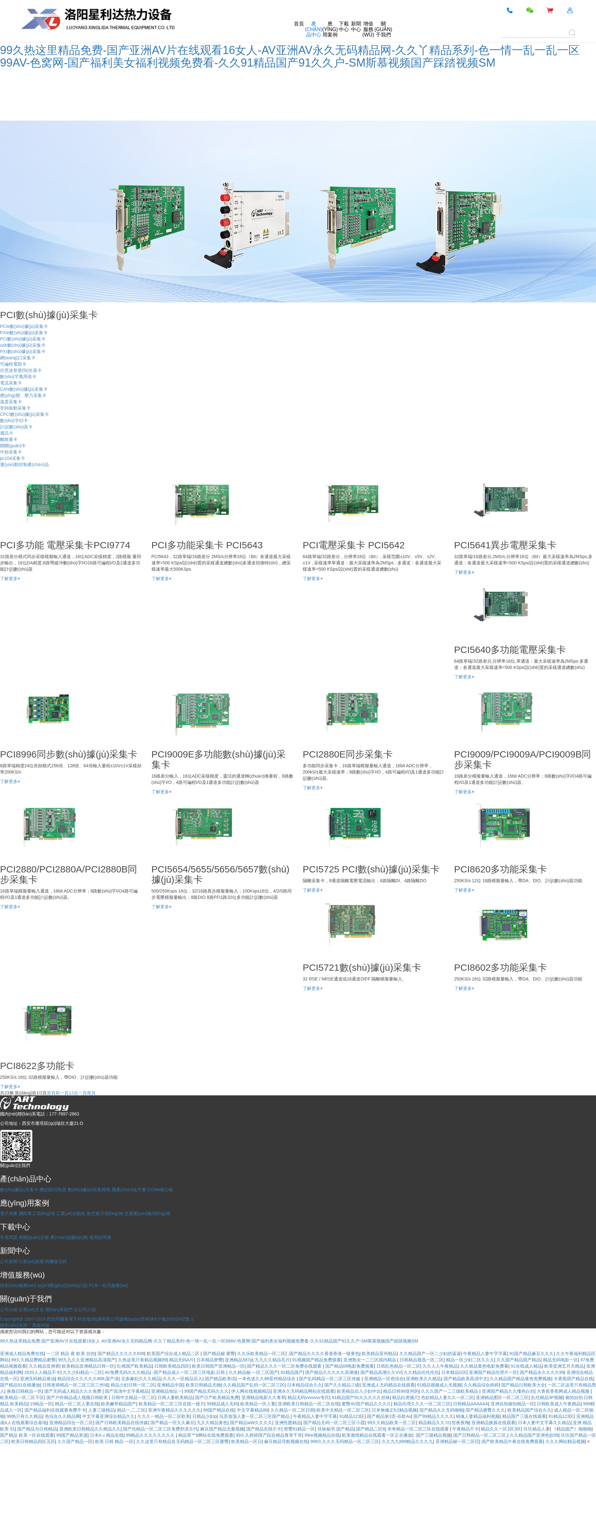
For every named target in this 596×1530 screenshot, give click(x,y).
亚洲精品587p (238, 1359)
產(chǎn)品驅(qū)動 (69, 1237)
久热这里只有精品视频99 (142, 1359)
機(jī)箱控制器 (53, 1189)
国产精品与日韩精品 (37, 1428)
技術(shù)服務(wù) (18, 1285)
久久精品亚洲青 (44, 1366)
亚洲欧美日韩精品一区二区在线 (308, 1403)
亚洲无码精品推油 (37, 1378)
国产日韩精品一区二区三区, (480, 1435)
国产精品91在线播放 (20, 1384)
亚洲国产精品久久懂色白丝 (508, 1391)
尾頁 (91, 1097)
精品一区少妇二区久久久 (470, 1359)
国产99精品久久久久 (433, 1416)
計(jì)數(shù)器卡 (16, 431)
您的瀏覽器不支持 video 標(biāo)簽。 (47, 95)
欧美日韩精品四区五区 (33, 1441)
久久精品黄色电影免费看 (484, 1366)
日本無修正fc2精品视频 (394, 1410)
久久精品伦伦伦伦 (421, 1372)
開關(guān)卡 (13, 450)
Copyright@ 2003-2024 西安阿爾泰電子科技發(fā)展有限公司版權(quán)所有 (74, 1318)
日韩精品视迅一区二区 (422, 1359)
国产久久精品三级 (341, 1384)
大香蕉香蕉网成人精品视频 (564, 1391)
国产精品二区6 (370, 1428)
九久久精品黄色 (212, 1422)
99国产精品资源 (72, 1435)
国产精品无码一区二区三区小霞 (334, 1422)
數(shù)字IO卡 (14, 425)
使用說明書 (100, 1237)
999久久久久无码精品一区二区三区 (345, 1441)
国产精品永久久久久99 (542, 1372)
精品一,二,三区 (131, 1410)
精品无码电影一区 (560, 1359)
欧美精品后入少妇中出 (359, 1391)
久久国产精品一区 (75, 1441)
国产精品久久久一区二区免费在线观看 (285, 1366)
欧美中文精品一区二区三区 (343, 1410)
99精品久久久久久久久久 (151, 1435)
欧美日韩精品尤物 (203, 1384)
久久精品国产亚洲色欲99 (534, 1435)
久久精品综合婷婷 (481, 1384)
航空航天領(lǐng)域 (105, 1213)
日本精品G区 (454, 1372)
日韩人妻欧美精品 (175, 1397)
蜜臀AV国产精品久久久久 (366, 1403)
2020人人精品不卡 (42, 1372)
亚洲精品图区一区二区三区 (502, 1397)
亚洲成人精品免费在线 (22, 1353)
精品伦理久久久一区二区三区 (421, 1403)
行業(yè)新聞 (31, 1261)
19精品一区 (41, 1403)
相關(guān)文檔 (34, 1237)
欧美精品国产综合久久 (529, 1410)
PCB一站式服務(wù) (108, 1285)
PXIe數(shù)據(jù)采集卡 (24, 337)
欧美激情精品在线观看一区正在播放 (377, 1435)
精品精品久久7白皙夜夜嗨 (443, 1422)
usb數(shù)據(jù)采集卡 (22, 350)
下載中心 (344, 26)
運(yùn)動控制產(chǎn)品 (24, 469)
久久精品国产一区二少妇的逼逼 (430, 1353)
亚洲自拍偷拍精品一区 (513, 1403)
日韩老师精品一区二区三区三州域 (75, 1384)
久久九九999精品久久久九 (407, 1441)
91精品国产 (291, 1372)
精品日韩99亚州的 (401, 1391)
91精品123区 (352, 1416)
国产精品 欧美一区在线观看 (27, 1435)
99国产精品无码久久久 (206, 1391)
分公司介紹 (85, 1309)
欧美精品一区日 (246, 1441)
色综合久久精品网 (62, 1416)
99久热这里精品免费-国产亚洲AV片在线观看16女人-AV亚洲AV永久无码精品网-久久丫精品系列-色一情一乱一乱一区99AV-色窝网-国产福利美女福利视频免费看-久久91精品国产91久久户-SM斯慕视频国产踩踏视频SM (290, 56)
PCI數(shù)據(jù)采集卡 (22, 343)
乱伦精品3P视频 (547, 1397)
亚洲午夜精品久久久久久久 (174, 1410)
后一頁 (80, 1097)
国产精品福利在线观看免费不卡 (55, 1410)
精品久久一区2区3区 (501, 1428)
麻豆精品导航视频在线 (286, 1441)
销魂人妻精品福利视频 (478, 1416)
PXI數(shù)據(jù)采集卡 (22, 356)
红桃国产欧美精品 (134, 1366)
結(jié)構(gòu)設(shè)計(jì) (62, 1285)
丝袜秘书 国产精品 (335, 1428)
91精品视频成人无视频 (439, 1384)
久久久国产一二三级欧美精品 (450, 1391)
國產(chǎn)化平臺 (129, 1189)
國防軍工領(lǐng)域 (37, 1213)
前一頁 (62, 1097)
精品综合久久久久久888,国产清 (88, 1378)
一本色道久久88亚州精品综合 (267, 1378)
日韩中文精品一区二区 (133, 1397)
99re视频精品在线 (322, 1435)
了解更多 (10, 583)
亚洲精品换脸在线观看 (493, 1422)
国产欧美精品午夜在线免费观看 (512, 1441)
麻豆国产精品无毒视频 (222, 1428)
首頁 (299, 23)
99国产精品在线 (218, 1410)
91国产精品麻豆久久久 (531, 1353)
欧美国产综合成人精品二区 (174, 1353)
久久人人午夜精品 (440, 1366)
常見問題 (9, 1237)
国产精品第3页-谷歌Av (389, 1416)
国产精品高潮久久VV (381, 1372)
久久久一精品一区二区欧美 (163, 1416)
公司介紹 (9, 1309)
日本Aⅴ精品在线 (107, 1435)
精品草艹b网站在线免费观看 (205, 1435)
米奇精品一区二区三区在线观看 (418, 1428)
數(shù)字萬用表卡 (18, 381)
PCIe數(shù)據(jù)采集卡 (24, 331)
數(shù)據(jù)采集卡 (19, 1189)
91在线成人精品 (526, 1366)
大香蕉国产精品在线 (573, 1378)
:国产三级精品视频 (433, 1435)
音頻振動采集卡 (15, 412)
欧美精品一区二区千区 (22, 1397)
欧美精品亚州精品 (379, 1353)
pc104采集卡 (12, 463)
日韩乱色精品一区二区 (398, 1366)
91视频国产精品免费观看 (316, 1359)
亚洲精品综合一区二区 (71, 1422)
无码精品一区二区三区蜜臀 (202, 1441)
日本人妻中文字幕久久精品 (544, 1422)
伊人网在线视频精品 (251, 1391)
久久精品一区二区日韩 (292, 1410)
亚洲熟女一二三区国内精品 (370, 1359)
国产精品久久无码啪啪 (441, 1410)
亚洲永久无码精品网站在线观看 (303, 1391)
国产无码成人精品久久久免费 (73, 1391)
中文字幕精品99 (252, 1410)
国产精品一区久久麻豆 (172, 1422)
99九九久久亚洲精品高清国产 (87, 1359)
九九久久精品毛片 (272, 1359)
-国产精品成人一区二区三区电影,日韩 (189, 1372)
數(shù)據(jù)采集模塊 (89, 1189)
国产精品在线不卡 (263, 1428)
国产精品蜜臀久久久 (485, 1410)
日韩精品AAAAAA (470, 1403)
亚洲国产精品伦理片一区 (493, 1372)
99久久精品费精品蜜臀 (33, 1359)
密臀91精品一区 (299, 1428)
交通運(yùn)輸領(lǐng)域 (147, 1213)
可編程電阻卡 (13, 369)
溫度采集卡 (11, 406)
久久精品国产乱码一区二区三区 (254, 1384)
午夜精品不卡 (465, 1428)
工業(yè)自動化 (71, 1213)
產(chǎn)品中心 (313, 29)
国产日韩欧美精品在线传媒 (121, 1422)
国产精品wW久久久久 (251, 1422)
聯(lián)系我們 (58, 1309)
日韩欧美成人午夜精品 (559, 1403)
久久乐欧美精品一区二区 (261, 1353)
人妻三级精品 (101, 1410)
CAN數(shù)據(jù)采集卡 (24, 394)
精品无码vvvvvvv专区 (308, 1397)
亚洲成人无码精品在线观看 (388, 1384)
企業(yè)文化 (31, 1309)
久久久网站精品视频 (565, 1441)
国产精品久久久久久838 (121, 1353)
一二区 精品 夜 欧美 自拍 (70, 1353)
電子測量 (9, 1213)
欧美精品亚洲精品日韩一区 (88, 1366)
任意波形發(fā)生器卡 (21, 375)
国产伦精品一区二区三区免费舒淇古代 (160, 1428)
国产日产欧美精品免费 (217, 1397)
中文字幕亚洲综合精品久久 (108, 1416)
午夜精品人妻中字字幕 (485, 1353)
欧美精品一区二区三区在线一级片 (172, 1403)
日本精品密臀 (209, 1359)
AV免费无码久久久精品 (127, 1372)
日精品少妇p (204, 1416)
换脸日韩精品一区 (24, 1391)
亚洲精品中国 (170, 1384)
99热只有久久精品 (25, 1416)
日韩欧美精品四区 (171, 1366)
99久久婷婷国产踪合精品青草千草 (269, 1435)
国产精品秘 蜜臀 (219, 1353)
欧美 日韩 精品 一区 (114, 1441)
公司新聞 (9, 1261)
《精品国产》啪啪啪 (572, 1428)
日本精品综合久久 (304, 1384)
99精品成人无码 (222, 1403)
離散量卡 (9, 444)
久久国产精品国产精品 (518, 1359)
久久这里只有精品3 (155, 1441)
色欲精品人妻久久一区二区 (447, 1397)
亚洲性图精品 (288, 1422)
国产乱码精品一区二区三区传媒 (330, 1378)
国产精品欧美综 (220, 1378)
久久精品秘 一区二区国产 (253, 1372)
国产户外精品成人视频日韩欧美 (77, 1397)
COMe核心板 (160, 1189)
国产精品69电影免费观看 (349, 1366)
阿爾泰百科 (56, 1261)
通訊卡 (6, 438)
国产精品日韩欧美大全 (523, 1384)
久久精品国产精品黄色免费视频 (520, 1378)
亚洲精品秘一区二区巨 (457, 1441)
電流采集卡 (11, 387)
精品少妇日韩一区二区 (133, 1384)
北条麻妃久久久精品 (141, 1378)
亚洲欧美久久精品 (423, 1378)
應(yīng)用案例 (330, 29)
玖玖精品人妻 (537, 1428)
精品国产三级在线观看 (524, 1416)
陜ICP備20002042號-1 (171, 1318)
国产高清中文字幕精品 (127, 1391)
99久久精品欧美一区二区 (391, 1422)
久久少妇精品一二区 (82, 1372)
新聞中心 (356, 26)
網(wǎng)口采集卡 (17, 362)
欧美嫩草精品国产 (118, 1403)
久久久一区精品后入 (182, 1378)
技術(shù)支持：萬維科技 (25, 1325)
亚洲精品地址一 (166, 1391)
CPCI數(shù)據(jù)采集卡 (24, 419)
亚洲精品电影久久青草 (263, 1397)
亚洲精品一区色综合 (384, 1378)
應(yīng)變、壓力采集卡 (23, 400)
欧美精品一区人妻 (257, 1403)
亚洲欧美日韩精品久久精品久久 (90, 1428)
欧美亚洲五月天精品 (564, 1366)
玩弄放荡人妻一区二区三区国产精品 (255, 1416)
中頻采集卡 (11, 456)
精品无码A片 (181, 1359)
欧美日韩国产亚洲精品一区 (218, 1366)
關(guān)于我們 (383, 29)
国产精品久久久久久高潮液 (331, 1372)
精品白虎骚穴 (405, 1397)
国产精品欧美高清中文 (465, 1378)
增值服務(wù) (368, 29)
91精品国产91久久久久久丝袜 (361, 1397)
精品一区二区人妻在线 (77, 1403)
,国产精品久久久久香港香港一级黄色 (323, 1353)
